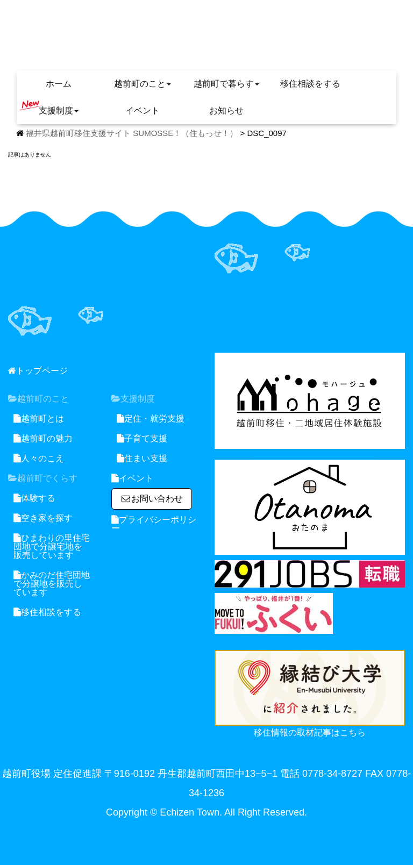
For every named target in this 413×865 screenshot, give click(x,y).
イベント (142, 110)
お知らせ (226, 110)
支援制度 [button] (49, 107)
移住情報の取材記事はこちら (310, 732)
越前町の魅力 (43, 438)
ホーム (59, 83)
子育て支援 (142, 438)
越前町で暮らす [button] (226, 83)
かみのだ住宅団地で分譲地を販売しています (51, 583)
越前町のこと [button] (142, 83)
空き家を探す (43, 518)
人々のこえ (38, 458)
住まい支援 (142, 458)
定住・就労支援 (150, 418)
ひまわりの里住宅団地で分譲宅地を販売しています (51, 546)
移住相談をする (310, 83)
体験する (34, 498)
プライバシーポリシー (153, 524)
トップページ (38, 370)
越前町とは (38, 418)
